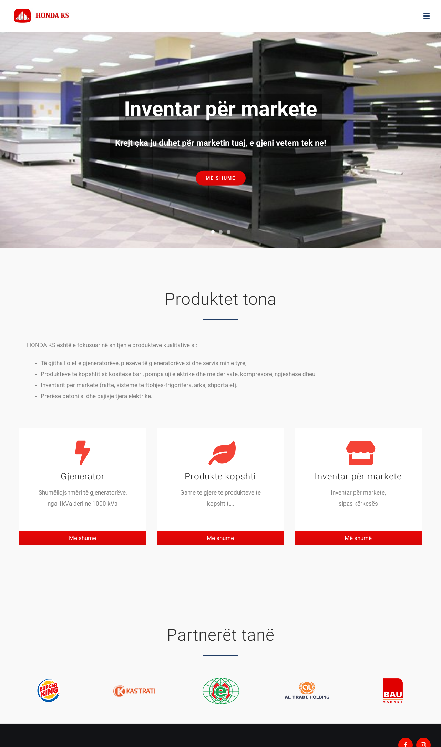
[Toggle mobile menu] (427, 16)
